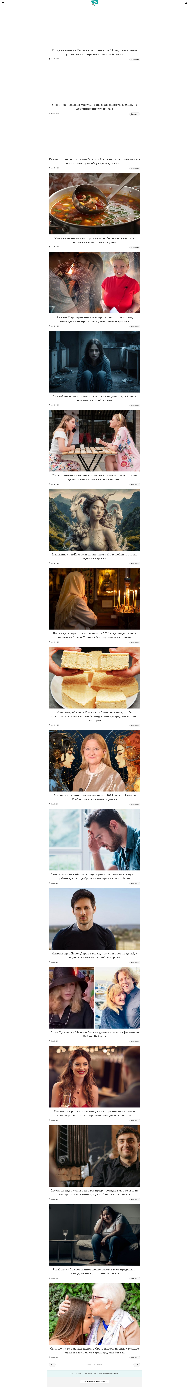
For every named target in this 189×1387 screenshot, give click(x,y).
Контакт (79, 1373)
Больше (135, 59)
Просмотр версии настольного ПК (94, 1382)
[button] (3, 3)
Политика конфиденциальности (107, 1373)
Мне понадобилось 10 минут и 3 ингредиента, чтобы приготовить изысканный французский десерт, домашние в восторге (94, 716)
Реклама (88, 1373)
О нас (71, 1373)
